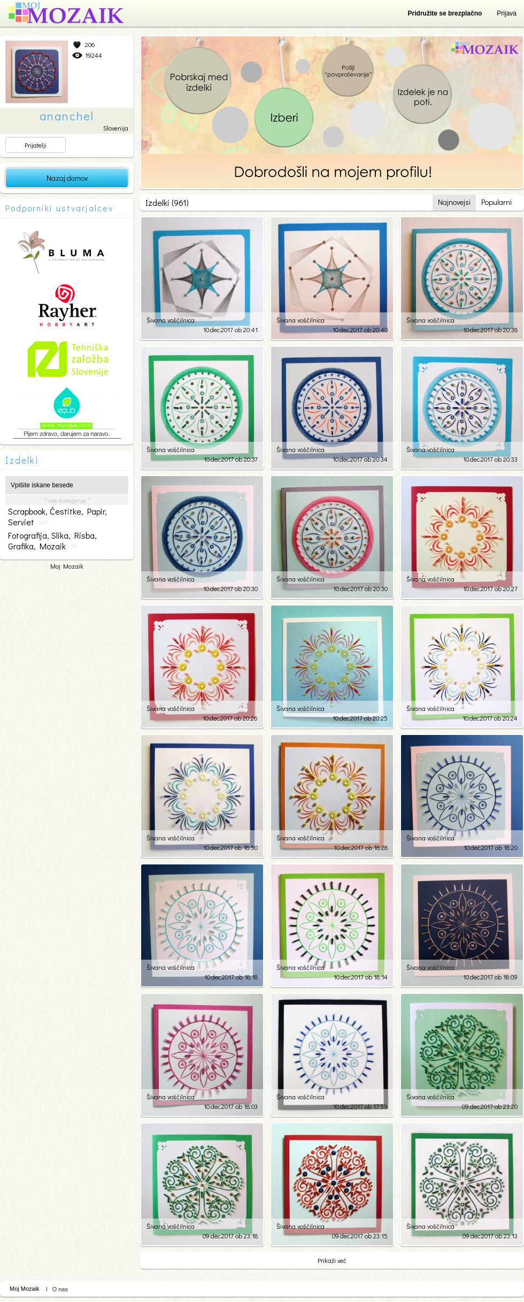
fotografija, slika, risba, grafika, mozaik (52, 541)
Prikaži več (332, 1260)
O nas (60, 1289)
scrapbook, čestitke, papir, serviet (57, 516)
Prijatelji (36, 145)
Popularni (496, 202)
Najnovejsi (454, 202)
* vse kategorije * (67, 500)
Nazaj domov (67, 178)
